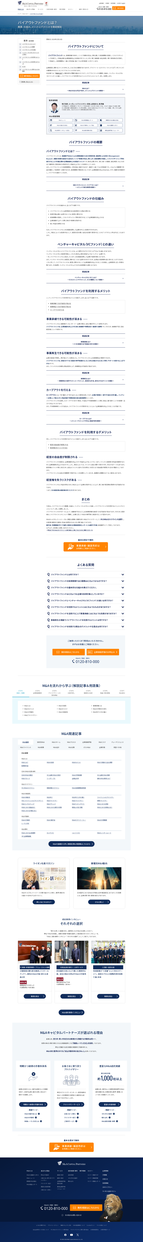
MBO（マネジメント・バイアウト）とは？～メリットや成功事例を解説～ (86, 186)
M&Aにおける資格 (102, 804)
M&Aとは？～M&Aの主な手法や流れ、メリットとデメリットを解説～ (85, 89)
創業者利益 (25, 766)
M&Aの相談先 (63, 712)
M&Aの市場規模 (77, 775)
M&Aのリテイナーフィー (79, 820)
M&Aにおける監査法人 (28, 807)
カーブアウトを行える (57, 310)
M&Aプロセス (71, 742)
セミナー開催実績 (93, 1178)
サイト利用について (102, 1225)
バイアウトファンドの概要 (28, 47)
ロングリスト (50, 833)
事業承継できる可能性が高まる (60, 303)
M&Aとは (21, 9)
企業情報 (101, 3)
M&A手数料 (25, 816)
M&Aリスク (102, 742)
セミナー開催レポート (94, 1181)
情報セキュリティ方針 (66, 1225)
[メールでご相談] (68, 652)
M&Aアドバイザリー (30, 715)
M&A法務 (71, 747)
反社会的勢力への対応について (41, 1229)
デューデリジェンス (117, 742)
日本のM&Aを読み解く (29, 771)
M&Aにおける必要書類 (28, 833)
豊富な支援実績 (45, 1187)
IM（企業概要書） (27, 836)
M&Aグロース (26, 778)
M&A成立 (122, 692)
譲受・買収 (60, 1178)
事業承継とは (97, 706)
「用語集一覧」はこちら (27, 82)
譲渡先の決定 (88, 692)
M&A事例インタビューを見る (59, 130)
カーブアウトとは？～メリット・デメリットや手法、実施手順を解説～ (86, 419)
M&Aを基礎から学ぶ (108, 125)
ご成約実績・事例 (51, 9)
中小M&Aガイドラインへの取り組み (60, 1229)
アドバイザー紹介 (70, 1117)
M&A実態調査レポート (84, 120)
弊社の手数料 (45, 1175)
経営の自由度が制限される (59, 445)
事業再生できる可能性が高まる (60, 306)
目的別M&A (41, 742)
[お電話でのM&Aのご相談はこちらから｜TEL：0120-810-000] (85, 663)
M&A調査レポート (32, 1184)
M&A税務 (41, 747)
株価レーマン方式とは (32, 1121)
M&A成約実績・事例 (108, 1121)
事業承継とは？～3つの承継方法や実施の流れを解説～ (85, 343)
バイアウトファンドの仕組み (29, 50)
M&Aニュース (58, 120)
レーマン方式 (25, 823)
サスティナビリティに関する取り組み (80, 1229)
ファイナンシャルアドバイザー (105, 797)
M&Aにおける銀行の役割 (54, 807)
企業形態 (102, 747)
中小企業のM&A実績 (103, 775)
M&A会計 (56, 747)
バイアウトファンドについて (29, 44)
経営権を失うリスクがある (58, 448)
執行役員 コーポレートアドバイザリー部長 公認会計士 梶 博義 (83, 104)
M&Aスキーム (56, 742)
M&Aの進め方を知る (58, 125)
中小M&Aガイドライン (28, 788)
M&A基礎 (25, 742)
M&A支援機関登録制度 (79, 788)
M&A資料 (25, 829)
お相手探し (71, 692)
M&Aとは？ (25, 14)
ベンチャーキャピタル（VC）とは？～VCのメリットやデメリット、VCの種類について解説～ (86, 278)
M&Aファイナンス (25, 747)
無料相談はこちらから (29, 76)
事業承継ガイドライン (53, 788)
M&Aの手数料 (29, 712)
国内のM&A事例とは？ (104, 778)
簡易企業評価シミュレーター (109, 130)
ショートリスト (76, 833)
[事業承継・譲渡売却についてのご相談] (86, 546)
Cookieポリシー (91, 1225)
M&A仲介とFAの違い (100, 712)
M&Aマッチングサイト (78, 804)
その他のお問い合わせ (73, 1215)
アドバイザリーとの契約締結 (54, 693)
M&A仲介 (50, 797)
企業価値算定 (37, 692)
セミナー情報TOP (93, 1175)
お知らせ (105, 1179)
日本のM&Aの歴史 (27, 775)
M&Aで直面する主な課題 (104, 762)
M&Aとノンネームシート (104, 833)
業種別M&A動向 (31, 1181)
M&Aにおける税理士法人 (104, 807)
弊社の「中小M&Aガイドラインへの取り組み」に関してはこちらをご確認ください (69, 530)
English (123, 3)
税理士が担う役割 (77, 807)
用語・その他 (117, 747)
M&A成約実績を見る (83, 130)
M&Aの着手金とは (31, 1114)
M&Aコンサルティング (28, 804)
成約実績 (71, 1175)
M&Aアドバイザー (52, 801)
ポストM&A (86, 747)
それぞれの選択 (107, 1114)
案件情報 (62, 9)
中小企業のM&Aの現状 (54, 775)
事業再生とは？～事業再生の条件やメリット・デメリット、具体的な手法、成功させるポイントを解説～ (86, 379)
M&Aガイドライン (27, 784)
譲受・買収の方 (83, 9)
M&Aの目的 (62, 706)
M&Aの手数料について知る (84, 125)
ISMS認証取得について (79, 1225)
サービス (40, 9)
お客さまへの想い (70, 1114)
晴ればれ (105, 1117)
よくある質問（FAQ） (41, 1225)
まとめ (24, 66)
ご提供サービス (69, 1121)
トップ (19, 14)
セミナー (70, 9)
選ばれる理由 (30, 9)
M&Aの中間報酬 (102, 820)
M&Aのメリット (29, 709)
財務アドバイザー (102, 801)
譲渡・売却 (60, 1175)
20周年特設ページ (105, 1229)
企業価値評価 (86, 742)
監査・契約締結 (105, 692)
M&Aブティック (51, 804)
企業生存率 (75, 778)
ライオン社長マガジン (109, 1191)
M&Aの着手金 (51, 820)
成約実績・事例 (72, 1171)
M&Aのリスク (63, 709)
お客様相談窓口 (94, 1229)
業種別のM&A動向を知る (109, 120)
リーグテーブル (51, 778)
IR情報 (107, 3)
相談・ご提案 (21, 692)
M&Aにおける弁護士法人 (29, 811)
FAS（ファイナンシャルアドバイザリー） (32, 801)
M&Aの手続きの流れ (100, 709)
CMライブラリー (107, 1187)
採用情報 (113, 3)
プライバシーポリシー (53, 1225)
